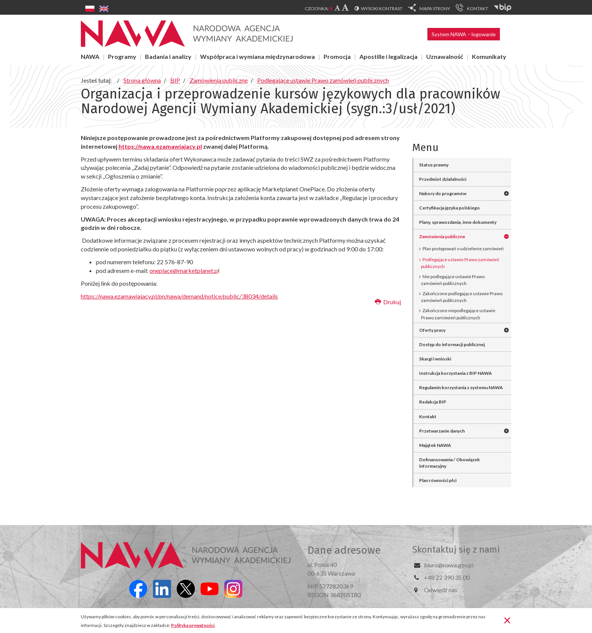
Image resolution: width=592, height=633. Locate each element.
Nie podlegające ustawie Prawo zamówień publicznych (453, 280)
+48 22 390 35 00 (447, 577)
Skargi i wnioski (435, 359)
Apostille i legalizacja (388, 56)
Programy (122, 56)
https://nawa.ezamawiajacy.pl (160, 146)
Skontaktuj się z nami (456, 549)
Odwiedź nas (440, 589)
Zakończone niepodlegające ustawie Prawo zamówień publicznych (458, 314)
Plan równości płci (437, 480)
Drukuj (388, 301)
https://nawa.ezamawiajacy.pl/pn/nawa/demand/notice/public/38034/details (179, 296)
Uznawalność (444, 56)
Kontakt (427, 416)
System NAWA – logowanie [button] (464, 34)
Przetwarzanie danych (442, 431)
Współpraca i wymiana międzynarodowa (257, 56)
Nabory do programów (442, 193)
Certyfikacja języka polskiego (449, 208)
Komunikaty (489, 56)
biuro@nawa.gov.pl (448, 564)
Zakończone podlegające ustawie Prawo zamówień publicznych (462, 297)
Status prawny (434, 165)
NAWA (90, 56)
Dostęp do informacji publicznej (452, 344)
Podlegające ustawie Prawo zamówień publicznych (460, 263)
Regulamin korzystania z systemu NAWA (461, 387)
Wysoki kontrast (381, 8)
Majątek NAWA (435, 445)
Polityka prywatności (192, 625)
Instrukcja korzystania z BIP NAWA (455, 373)
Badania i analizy (168, 56)
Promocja (337, 56)
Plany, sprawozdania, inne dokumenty (457, 222)
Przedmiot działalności (442, 179)
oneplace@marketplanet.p (184, 270)
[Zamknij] (507, 620)
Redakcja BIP (432, 402)
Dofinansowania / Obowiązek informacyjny (449, 463)
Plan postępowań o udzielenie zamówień (463, 248)
